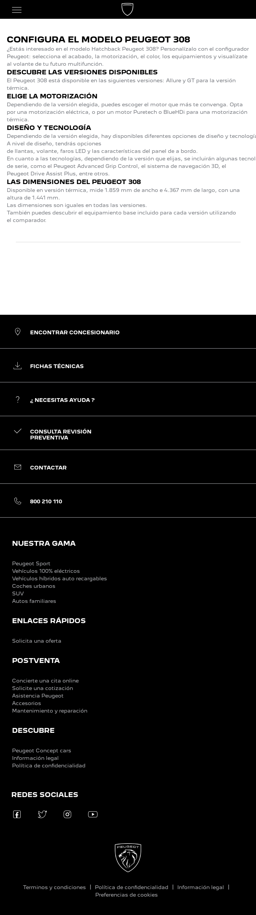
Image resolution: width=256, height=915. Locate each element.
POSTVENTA (36, 660)
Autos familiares (34, 601)
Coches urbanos (33, 586)
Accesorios (26, 703)
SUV (18, 593)
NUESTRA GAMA (44, 543)
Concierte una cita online (45, 681)
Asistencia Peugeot (38, 696)
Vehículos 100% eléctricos (46, 571)
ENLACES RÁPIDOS (49, 621)
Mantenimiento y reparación (49, 711)
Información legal (35, 758)
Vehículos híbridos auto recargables (59, 578)
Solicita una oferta (36, 641)
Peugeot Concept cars (41, 750)
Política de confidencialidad (48, 765)
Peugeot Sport (31, 563)
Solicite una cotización (42, 688)
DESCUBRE (33, 730)
